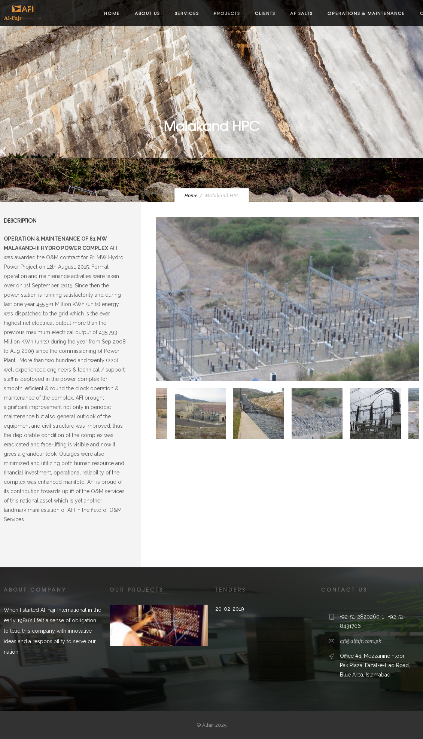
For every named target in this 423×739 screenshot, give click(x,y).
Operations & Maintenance (366, 13)
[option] (287, 300)
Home (112, 13)
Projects (227, 13)
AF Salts (301, 13)
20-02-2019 (229, 609)
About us (147, 13)
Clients (265, 13)
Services (187, 13)
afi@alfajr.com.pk (360, 641)
